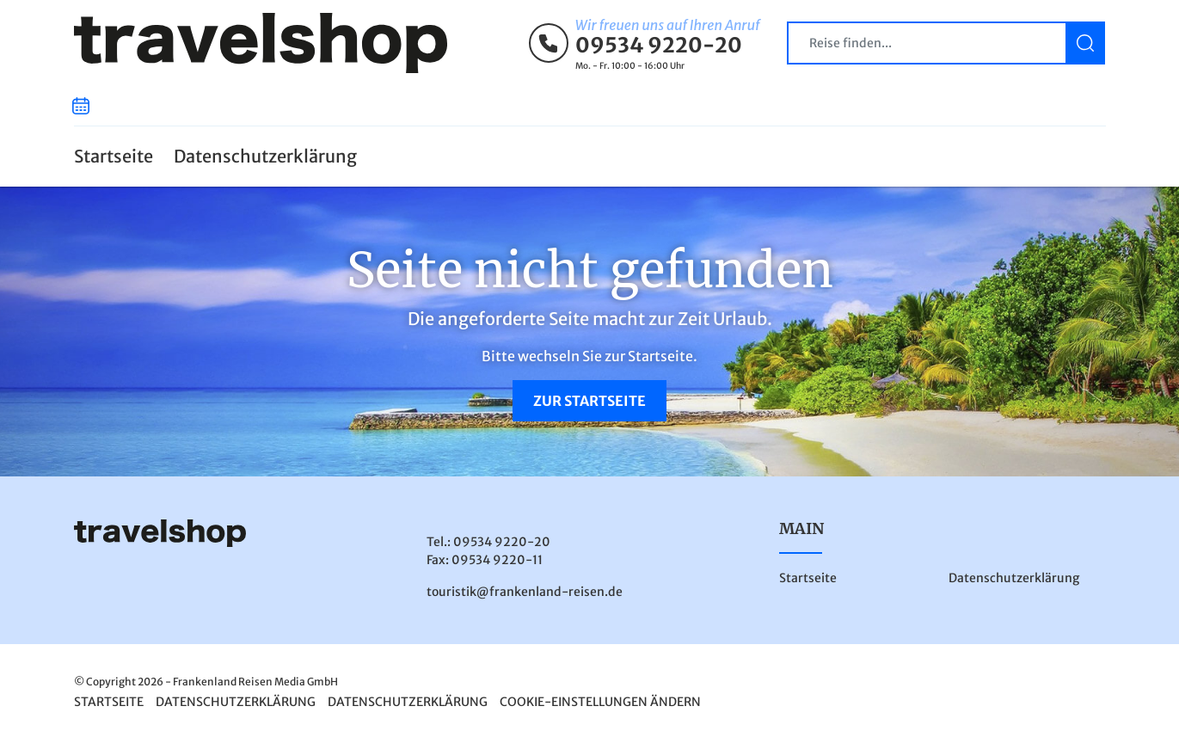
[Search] (946, 42)
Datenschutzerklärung (265, 156)
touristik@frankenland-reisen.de (525, 591)
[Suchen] (1085, 43)
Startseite (113, 156)
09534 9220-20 (658, 45)
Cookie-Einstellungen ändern (600, 701)
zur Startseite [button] (589, 400)
